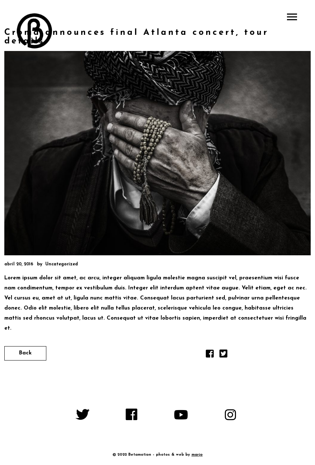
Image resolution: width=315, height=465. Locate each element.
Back (25, 353)
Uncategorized (61, 264)
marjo (197, 455)
